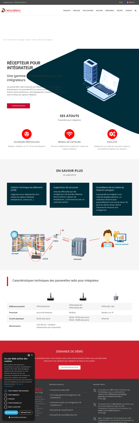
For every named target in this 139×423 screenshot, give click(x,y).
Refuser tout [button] (26, 412)
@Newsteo (113, 394)
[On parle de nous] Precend (61, 410)
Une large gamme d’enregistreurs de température (65, 396)
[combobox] (29, 355)
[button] (135, 10)
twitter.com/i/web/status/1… (109, 410)
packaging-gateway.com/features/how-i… (112, 395)
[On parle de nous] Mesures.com (63, 415)
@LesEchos (117, 404)
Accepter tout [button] (11, 412)
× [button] (32, 355)
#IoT (112, 390)
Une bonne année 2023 (59, 390)
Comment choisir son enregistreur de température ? (65, 403)
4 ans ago (102, 398)
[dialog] (18, 386)
